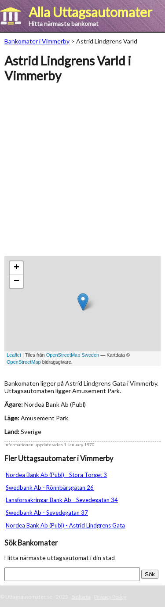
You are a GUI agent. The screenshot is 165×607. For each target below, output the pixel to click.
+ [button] (16, 268)
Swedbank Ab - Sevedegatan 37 (47, 512)
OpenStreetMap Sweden (72, 355)
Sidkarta (81, 596)
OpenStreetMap (24, 362)
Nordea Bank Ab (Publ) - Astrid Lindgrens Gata (65, 525)
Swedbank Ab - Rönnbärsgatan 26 (50, 487)
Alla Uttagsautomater (90, 12)
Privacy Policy (110, 596)
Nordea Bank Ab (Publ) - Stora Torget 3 (56, 474)
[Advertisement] (82, 173)
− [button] (16, 281)
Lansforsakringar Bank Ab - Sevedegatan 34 (62, 499)
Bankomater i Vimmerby (37, 41)
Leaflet (14, 355)
